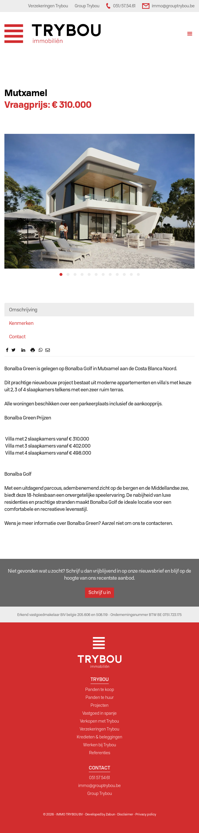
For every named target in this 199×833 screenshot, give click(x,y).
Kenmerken (21, 323)
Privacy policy (145, 814)
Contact (17, 336)
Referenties (99, 752)
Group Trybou (99, 793)
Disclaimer (125, 814)
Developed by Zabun (100, 814)
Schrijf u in (99, 592)
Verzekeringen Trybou (99, 729)
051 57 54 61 (99, 777)
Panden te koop (99, 689)
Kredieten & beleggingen (99, 737)
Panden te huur (100, 697)
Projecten (99, 705)
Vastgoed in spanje (99, 713)
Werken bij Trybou (99, 744)
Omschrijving (23, 310)
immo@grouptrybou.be (99, 785)
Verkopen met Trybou (99, 721)
